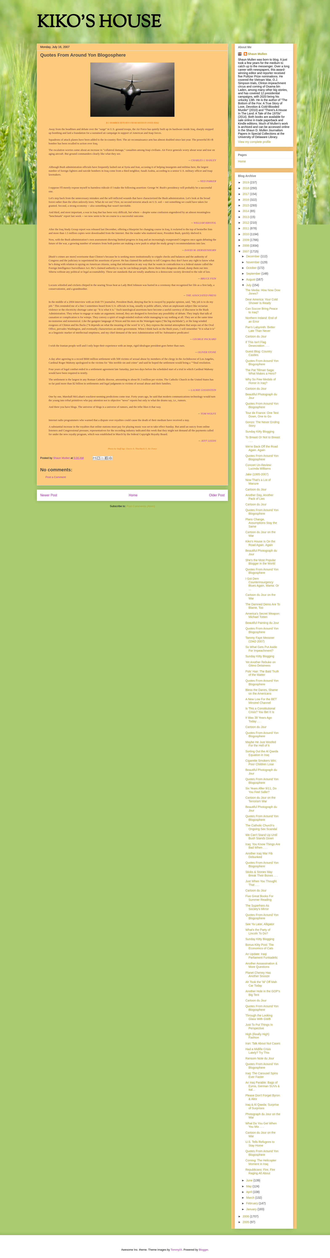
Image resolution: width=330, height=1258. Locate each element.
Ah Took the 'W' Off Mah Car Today (261, 983)
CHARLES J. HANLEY (203, 160)
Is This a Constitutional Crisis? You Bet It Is (260, 710)
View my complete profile (254, 141)
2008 (246, 245)
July (249, 285)
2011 (246, 228)
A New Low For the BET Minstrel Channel (261, 700)
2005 (246, 1222)
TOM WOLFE (208, 413)
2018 (246, 188)
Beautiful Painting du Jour (262, 622)
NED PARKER (208, 181)
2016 (246, 199)
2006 (246, 1216)
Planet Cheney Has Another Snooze (258, 974)
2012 (246, 222)
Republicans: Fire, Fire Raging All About (260, 1171)
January (251, 1209)
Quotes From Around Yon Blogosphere (261, 362)
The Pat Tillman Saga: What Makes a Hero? (260, 371)
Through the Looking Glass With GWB (258, 1017)
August (251, 279)
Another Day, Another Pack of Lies (259, 496)
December (253, 256)
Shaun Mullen (257, 54)
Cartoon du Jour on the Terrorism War (260, 799)
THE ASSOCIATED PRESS (201, 295)
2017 (246, 194)
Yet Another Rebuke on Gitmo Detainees (260, 663)
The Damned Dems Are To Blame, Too (262, 606)
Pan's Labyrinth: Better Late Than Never (260, 328)
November (253, 262)
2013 (246, 217)
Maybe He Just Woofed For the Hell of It (260, 743)
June (249, 1180)
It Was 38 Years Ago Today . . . (258, 719)
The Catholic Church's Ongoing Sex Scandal (261, 827)
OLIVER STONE (207, 352)
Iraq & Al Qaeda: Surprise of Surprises (262, 1106)
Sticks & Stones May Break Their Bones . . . (261, 873)
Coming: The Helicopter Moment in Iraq (260, 1162)
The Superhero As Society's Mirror (257, 907)
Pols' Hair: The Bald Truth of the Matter (262, 673)
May (249, 1186)
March (250, 1197)
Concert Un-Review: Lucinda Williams (258, 466)
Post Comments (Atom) (140, 506)
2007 (246, 251)
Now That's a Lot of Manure (258, 481)
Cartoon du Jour (255, 336)
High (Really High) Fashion (257, 1035)
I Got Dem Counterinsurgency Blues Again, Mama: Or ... (262, 584)
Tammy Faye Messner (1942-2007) (259, 639)
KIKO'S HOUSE (99, 23)
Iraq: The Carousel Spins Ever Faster (261, 1075)
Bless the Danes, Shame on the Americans (261, 691)
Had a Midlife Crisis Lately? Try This (258, 1050)
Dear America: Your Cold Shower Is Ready (261, 301)
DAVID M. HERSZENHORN (200, 250)
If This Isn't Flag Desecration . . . (257, 343)
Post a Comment (55, 477)
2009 (246, 240)
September (253, 273)
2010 (246, 234)
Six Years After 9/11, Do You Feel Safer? (261, 790)
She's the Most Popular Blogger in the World (260, 561)
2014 (246, 211)
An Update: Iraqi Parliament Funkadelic (261, 955)
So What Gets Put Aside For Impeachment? (261, 648)
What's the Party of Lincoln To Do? (257, 931)
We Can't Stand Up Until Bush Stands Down (261, 836)
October (251, 268)
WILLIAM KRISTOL (205, 222)
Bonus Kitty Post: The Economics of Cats (259, 946)
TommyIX (176, 1249)
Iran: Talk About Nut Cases (262, 1043)
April (249, 1192)
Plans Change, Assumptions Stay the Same (261, 523)
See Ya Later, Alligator (259, 924)
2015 (246, 205)
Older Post (217, 495)
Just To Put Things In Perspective (259, 1026)
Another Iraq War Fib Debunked (259, 855)
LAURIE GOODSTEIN (203, 390)
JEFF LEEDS (208, 440)
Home (133, 495)
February (252, 1203)
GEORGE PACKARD (204, 339)
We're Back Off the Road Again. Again (261, 448)
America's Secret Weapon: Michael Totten (262, 615)
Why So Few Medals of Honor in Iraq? (260, 381)
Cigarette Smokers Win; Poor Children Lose (261, 762)
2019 (246, 182)
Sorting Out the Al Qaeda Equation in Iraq (261, 753)
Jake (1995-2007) (257, 474)
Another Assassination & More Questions (261, 965)
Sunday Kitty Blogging (259, 431)
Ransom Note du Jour (259, 1058)
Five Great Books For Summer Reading (259, 897)
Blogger (203, 1249)
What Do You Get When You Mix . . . (261, 1125)
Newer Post (48, 495)
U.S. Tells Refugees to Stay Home (259, 1143)
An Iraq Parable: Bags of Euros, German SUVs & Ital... (262, 1086)
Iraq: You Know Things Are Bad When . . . (262, 845)
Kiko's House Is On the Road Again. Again (260, 543)
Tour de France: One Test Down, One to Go (262, 414)
